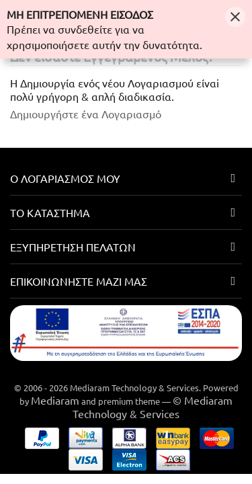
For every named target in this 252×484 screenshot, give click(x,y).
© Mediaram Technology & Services (153, 406)
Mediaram (55, 400)
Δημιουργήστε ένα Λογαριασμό (85, 113)
